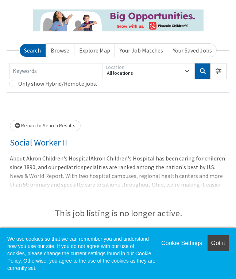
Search (32, 50)
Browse (60, 50)
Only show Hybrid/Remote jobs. (57, 83)
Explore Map (94, 50)
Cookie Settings (181, 243)
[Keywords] (55, 71)
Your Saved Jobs (192, 50)
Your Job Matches (141, 50)
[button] (218, 71)
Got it (218, 243)
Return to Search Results (45, 125)
